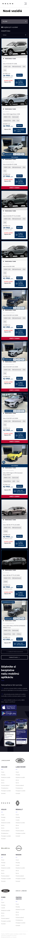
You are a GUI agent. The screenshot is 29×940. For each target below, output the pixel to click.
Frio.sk (14, 937)
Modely (3, 774)
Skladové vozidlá (5, 777)
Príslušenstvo (4, 788)
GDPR (7, 934)
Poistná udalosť (5, 785)
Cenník (3, 820)
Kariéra (3, 934)
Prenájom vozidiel (6, 790)
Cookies (11, 934)
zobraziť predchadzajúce (14, 651)
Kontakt (3, 793)
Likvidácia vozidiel (18, 934)
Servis (2, 782)
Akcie (2, 780)
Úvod (2, 772)
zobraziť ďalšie (14, 657)
